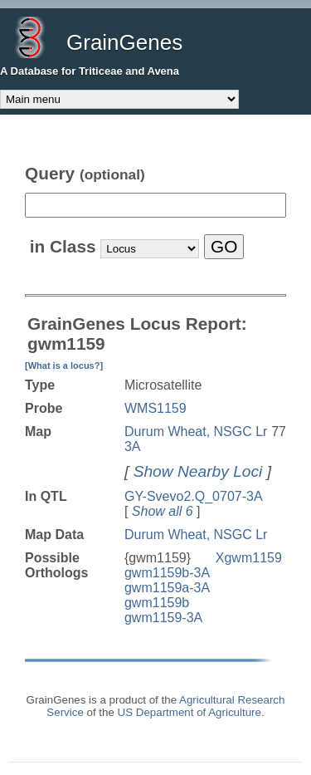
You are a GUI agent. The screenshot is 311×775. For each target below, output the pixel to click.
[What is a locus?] (64, 365)
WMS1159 (155, 408)
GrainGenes (124, 42)
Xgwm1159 (249, 558)
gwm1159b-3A (167, 573)
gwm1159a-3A (167, 588)
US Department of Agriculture (189, 712)
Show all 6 (162, 511)
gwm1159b (156, 603)
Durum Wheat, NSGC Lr (195, 534)
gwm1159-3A (163, 618)
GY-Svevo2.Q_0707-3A (193, 496)
